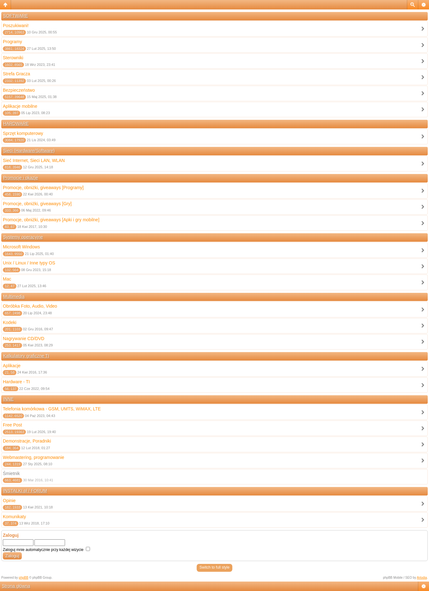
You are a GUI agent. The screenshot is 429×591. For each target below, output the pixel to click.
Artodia (422, 577)
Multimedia (14, 296)
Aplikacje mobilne (20, 106)
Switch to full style (214, 567)
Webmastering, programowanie (33, 457)
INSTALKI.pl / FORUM (25, 490)
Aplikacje (12, 365)
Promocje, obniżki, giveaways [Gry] (37, 203)
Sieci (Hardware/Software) (29, 150)
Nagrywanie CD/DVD (23, 338)
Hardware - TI (16, 381)
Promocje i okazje (20, 177)
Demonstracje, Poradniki (27, 440)
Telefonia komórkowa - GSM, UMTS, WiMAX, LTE (52, 408)
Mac (7, 278)
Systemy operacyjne (23, 237)
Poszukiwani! (16, 25)
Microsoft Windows (21, 246)
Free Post (12, 424)
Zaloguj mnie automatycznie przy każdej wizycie (46, 550)
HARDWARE (16, 123)
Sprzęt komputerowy (23, 133)
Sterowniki (13, 57)
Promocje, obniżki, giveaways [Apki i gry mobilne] (51, 219)
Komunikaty (14, 516)
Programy (12, 41)
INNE (8, 399)
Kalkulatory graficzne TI (26, 355)
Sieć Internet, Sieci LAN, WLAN (34, 160)
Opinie (9, 500)
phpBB (23, 577)
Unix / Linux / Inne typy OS (29, 262)
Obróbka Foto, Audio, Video (30, 306)
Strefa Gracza (16, 73)
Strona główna (16, 585)
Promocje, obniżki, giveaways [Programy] (43, 187)
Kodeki (9, 322)
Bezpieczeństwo (19, 90)
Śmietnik (11, 473)
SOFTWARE (15, 15)
